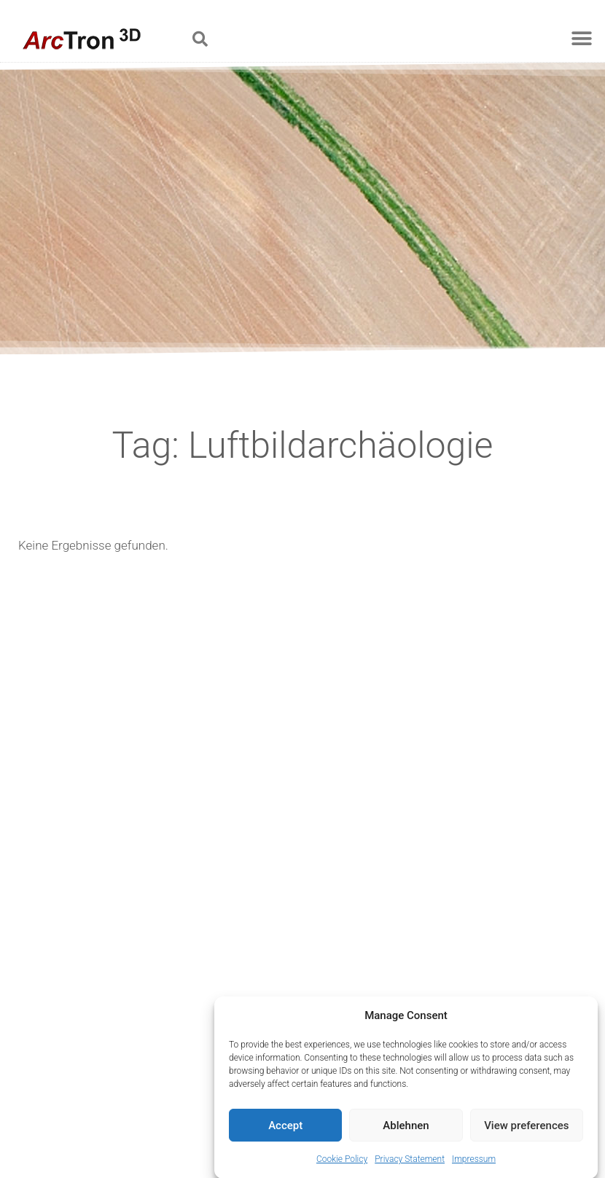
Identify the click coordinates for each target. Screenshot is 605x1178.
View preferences (526, 1130)
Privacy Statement (410, 1165)
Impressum (474, 1165)
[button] (200, 39)
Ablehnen (406, 1130)
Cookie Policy (341, 1165)
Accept (285, 1130)
